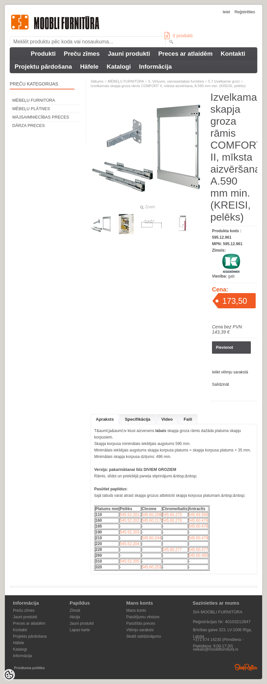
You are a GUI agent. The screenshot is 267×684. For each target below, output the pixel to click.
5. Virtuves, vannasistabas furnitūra (176, 81)
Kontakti (233, 53)
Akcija (75, 617)
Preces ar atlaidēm (185, 53)
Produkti (43, 53)
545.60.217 (151, 520)
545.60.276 (172, 520)
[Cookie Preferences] (9, 675)
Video (166, 419)
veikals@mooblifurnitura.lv (215, 649)
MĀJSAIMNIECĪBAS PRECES (40, 117)
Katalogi (118, 66)
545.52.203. (130, 532)
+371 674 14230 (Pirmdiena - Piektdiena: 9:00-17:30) (218, 640)
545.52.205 (129, 561)
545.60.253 (151, 567)
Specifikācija (137, 419)
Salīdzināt (220, 384)
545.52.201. (130, 514)
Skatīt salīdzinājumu (143, 636)
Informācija (155, 66)
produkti (178, 35)
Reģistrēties (245, 12)
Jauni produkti (129, 53)
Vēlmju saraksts (140, 630)
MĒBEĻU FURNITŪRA (33, 100)
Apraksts (105, 419)
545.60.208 (151, 514)
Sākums (97, 81)
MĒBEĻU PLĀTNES (31, 108)
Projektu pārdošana (43, 66)
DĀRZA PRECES (28, 125)
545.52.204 (129, 544)
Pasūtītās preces (140, 623)
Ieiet (226, 12)
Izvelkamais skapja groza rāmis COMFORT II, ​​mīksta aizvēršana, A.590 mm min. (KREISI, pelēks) (168, 86)
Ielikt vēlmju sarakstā (230, 372)
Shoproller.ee (246, 667)
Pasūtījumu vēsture (143, 617)
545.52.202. (130, 520)
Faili (188, 419)
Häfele (89, 66)
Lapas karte (80, 630)
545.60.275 (172, 514)
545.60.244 (151, 538)
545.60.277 (172, 549)
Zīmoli (75, 610)
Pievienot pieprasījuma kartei (228, 349)
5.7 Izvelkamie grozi (223, 81)
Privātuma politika (29, 668)
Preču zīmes (82, 53)
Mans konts (136, 610)
